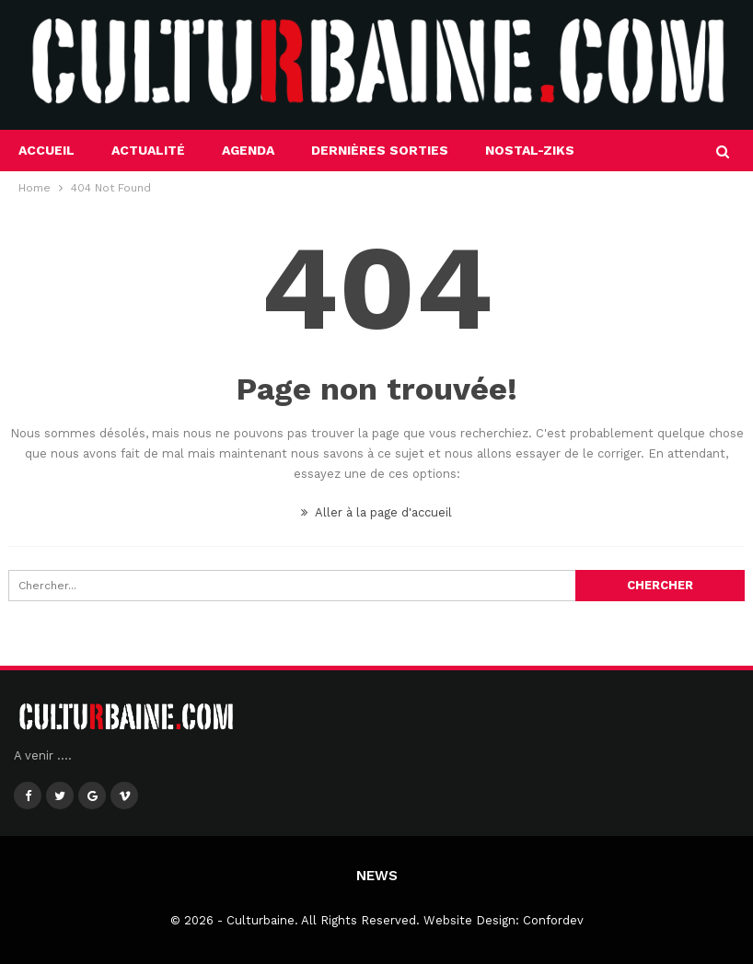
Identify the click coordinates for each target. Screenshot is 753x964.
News (377, 875)
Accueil (46, 150)
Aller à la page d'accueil (376, 512)
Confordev (553, 920)
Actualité (148, 150)
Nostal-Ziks (529, 150)
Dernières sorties (379, 150)
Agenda (248, 150)
